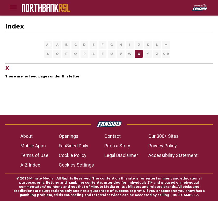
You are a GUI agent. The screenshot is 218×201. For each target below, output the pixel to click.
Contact (112, 136)
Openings (68, 136)
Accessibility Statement (173, 155)
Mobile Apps (33, 145)
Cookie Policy (72, 155)
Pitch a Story (117, 145)
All (48, 45)
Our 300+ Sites (163, 136)
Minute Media (41, 178)
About (26, 136)
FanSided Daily (73, 145)
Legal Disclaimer (121, 155)
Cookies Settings (76, 165)
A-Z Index (30, 165)
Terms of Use (34, 155)
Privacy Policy (162, 145)
